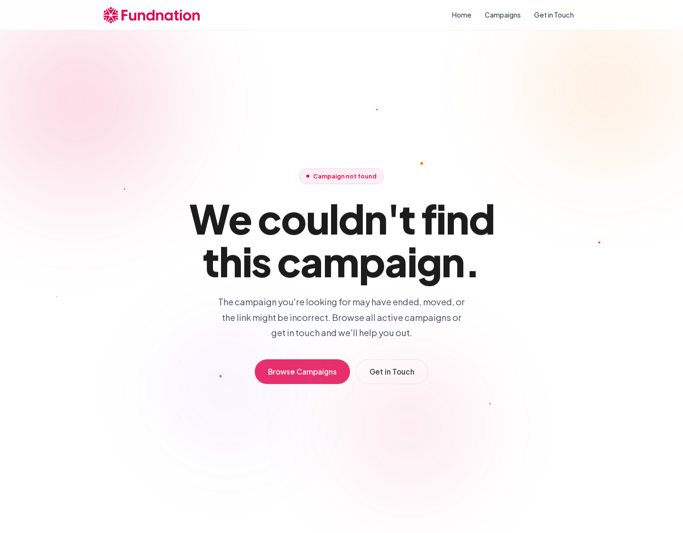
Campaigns (503, 14)
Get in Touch (554, 14)
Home (461, 14)
